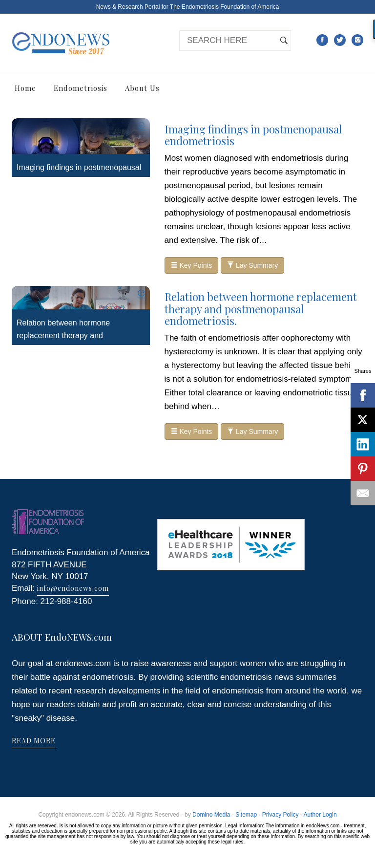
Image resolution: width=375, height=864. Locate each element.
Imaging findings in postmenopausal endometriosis (253, 135)
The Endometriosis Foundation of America (224, 6)
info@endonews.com (73, 588)
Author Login (320, 814)
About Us (142, 88)
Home (25, 88)
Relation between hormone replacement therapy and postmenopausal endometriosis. (72, 335)
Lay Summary (252, 265)
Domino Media (211, 814)
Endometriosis (80, 88)
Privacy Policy (280, 814)
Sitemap (246, 814)
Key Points (191, 265)
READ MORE (34, 740)
